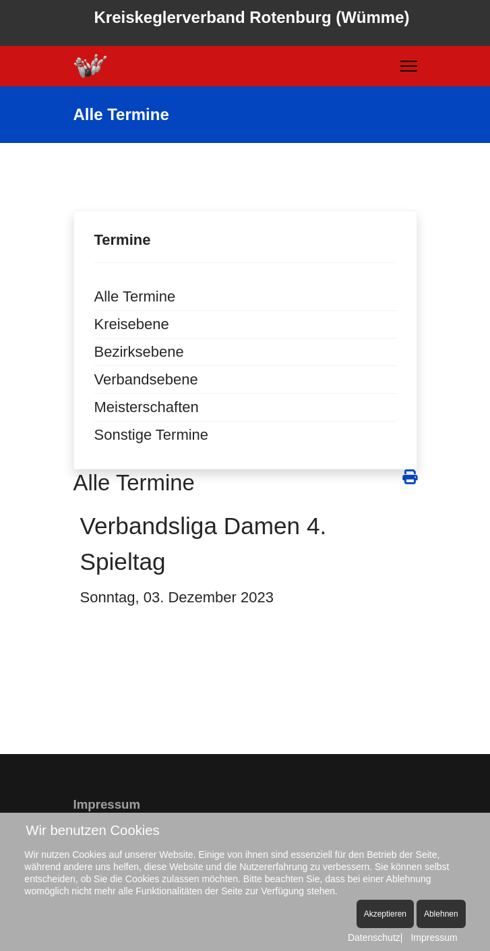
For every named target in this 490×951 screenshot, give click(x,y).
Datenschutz (374, 937)
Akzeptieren (385, 914)
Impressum (433, 937)
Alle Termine (135, 296)
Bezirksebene (139, 351)
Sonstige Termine (151, 434)
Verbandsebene (146, 379)
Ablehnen (441, 914)
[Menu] (408, 66)
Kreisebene (131, 324)
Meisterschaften (146, 407)
